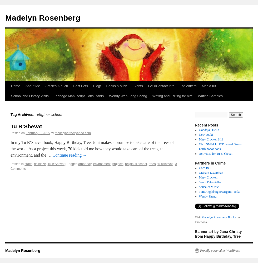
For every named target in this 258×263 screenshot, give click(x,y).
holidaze (40, 164)
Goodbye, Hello (209, 130)
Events (137, 86)
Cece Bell (205, 168)
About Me (33, 86)
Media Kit (209, 86)
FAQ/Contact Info (161, 86)
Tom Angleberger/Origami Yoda (219, 192)
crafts (28, 164)
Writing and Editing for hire (172, 96)
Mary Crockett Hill (211, 139)
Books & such (116, 86)
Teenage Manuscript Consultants (79, 96)
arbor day (84, 164)
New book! (206, 135)
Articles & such (56, 86)
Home (15, 86)
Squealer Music (209, 187)
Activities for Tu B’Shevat (215, 154)
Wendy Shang (208, 196)
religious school (136, 164)
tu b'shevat (165, 164)
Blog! (97, 86)
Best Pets (80, 86)
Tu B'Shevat (56, 164)
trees (152, 164)
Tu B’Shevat (26, 126)
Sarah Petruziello (210, 182)
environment (102, 164)
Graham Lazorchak (211, 173)
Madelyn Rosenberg (42, 17)
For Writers (188, 86)
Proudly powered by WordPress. (220, 250)
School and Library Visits (30, 96)
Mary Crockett (208, 177)
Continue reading (70, 155)
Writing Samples (210, 96)
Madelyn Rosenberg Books (219, 217)
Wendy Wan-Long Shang (128, 96)
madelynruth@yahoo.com (73, 133)
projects (117, 164)
